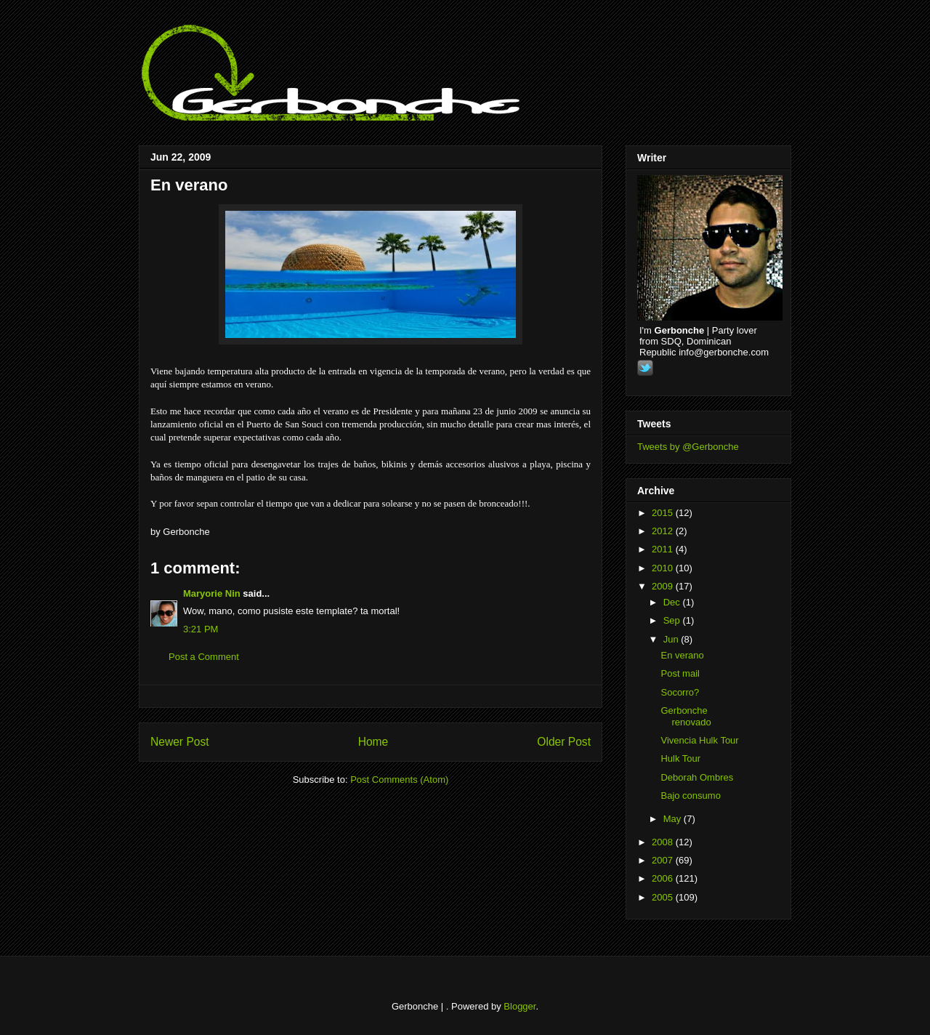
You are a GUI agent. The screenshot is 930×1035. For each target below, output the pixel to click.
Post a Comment (204, 656)
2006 (664, 878)
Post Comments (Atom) (399, 779)
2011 (664, 549)
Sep (673, 620)
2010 (664, 568)
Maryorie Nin (211, 593)
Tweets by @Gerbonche (688, 446)
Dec (673, 602)
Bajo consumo (690, 795)
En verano (188, 185)
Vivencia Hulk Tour (699, 740)
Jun (672, 639)
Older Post (564, 742)
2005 (664, 897)
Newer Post (179, 742)
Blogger (519, 1006)
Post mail (679, 673)
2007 (664, 860)
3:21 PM (200, 629)
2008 (664, 842)
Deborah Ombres (696, 777)
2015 (664, 512)
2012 (664, 530)
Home (373, 742)
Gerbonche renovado (685, 716)
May (673, 818)
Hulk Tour (680, 758)
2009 (664, 586)
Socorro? (679, 692)
